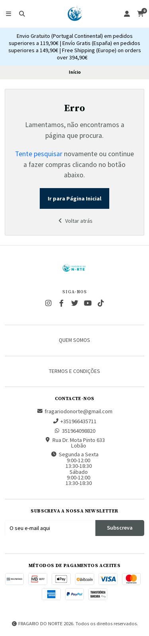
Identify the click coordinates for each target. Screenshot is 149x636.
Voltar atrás (75, 220)
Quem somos (74, 340)
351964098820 (74, 431)
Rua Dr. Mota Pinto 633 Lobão (75, 443)
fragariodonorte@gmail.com (74, 411)
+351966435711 (74, 421)
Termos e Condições (74, 371)
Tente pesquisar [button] (38, 153)
